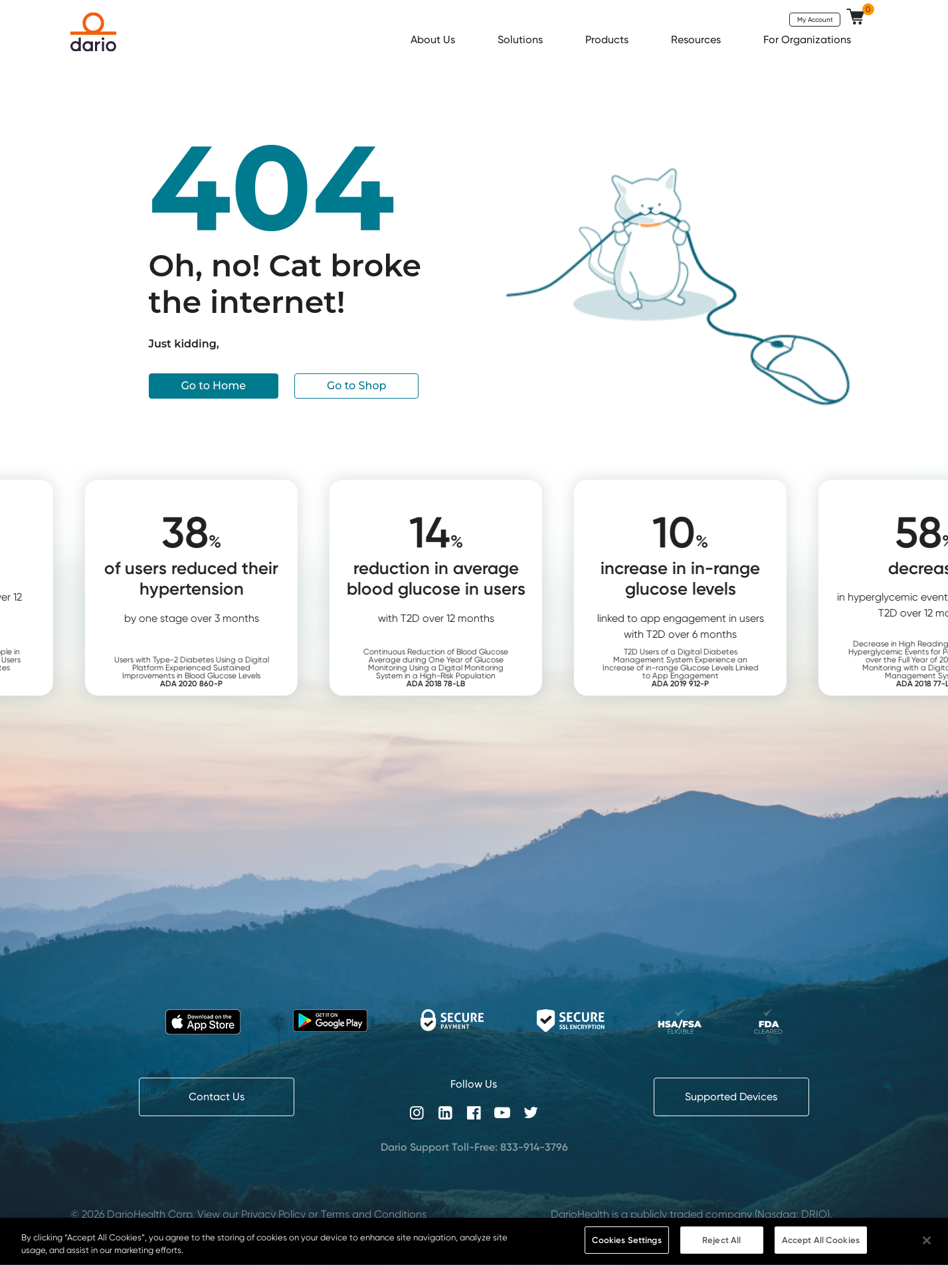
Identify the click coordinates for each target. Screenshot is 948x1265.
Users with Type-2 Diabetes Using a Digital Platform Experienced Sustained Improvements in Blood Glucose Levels (228, 671)
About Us (434, 39)
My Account (815, 19)
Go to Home (213, 385)
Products (608, 39)
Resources (697, 39)
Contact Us (216, 1096)
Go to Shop (357, 385)
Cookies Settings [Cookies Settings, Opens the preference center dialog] (627, 1250)
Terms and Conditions (374, 1214)
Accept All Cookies (821, 1250)
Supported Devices (731, 1096)
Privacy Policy (273, 1214)
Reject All (721, 1250)
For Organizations (808, 39)
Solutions (521, 39)
